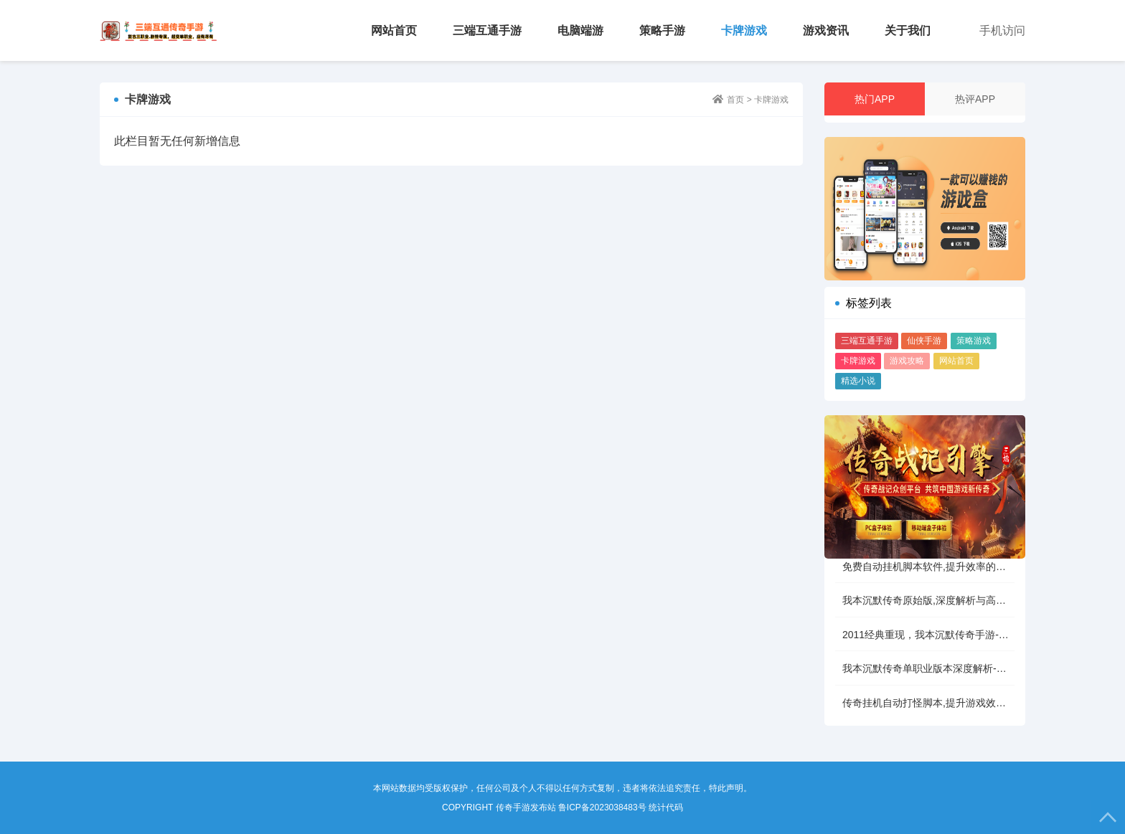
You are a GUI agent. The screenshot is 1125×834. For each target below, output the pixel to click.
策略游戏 (973, 341)
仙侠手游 (924, 341)
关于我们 (908, 30)
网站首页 (394, 30)
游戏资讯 (826, 30)
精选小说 (858, 381)
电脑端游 (580, 30)
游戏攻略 (907, 361)
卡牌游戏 (744, 30)
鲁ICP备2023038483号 (602, 807)
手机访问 (1002, 30)
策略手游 (662, 30)
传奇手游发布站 (158, 30)
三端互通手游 (487, 30)
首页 (735, 100)
